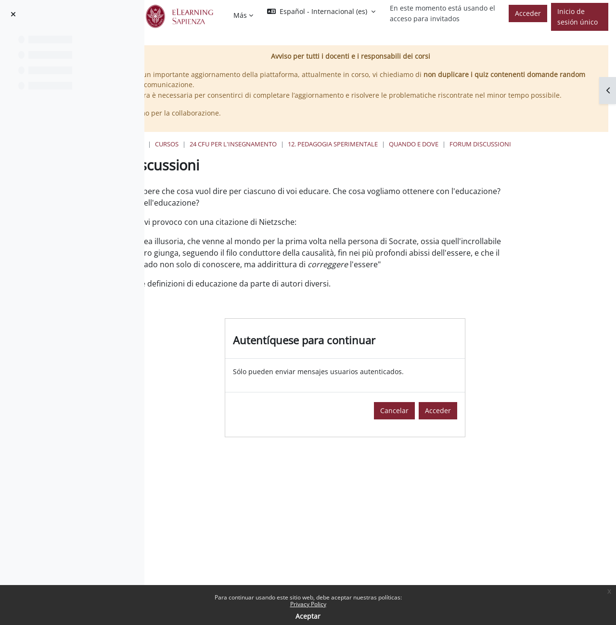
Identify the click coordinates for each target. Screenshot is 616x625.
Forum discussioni (237, 163)
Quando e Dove (520, 154)
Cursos (273, 154)
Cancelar (448, 441)
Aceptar (308, 616)
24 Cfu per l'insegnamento (340, 154)
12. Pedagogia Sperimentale (440, 154)
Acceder (528, 13)
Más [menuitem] (240, 15)
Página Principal (223, 154)
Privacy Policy (308, 604)
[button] (321, 11)
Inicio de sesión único (577, 16)
